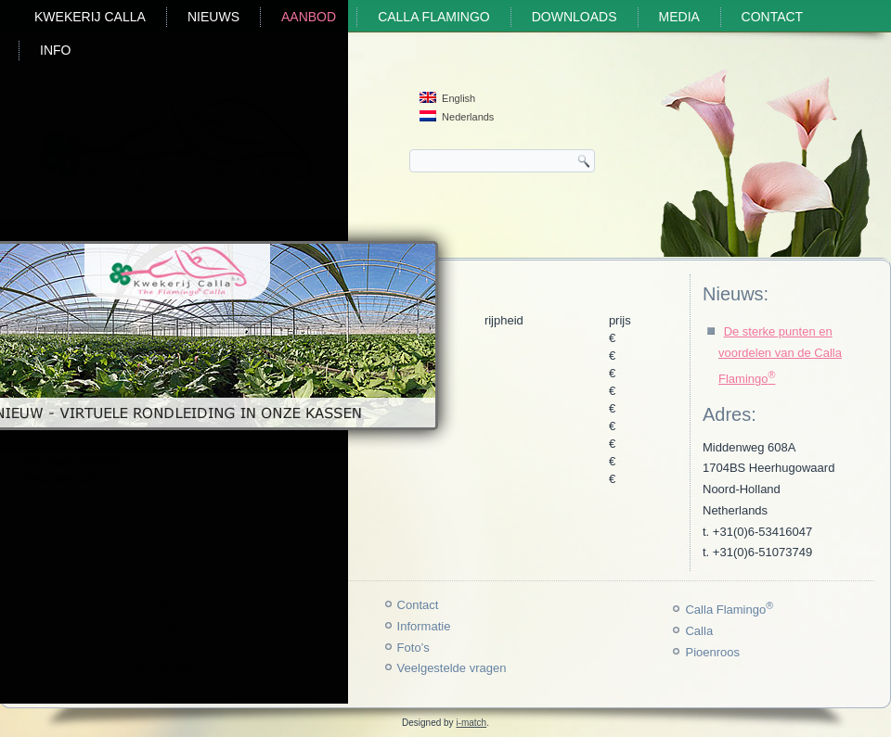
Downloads (574, 16)
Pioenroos (712, 652)
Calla (699, 631)
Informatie (424, 626)
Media (679, 16)
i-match (471, 723)
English (447, 98)
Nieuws (213, 16)
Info (55, 50)
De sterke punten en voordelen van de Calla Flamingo (780, 355)
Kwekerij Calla (90, 16)
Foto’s (413, 647)
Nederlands (457, 116)
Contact (773, 16)
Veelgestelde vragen (452, 668)
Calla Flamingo (434, 16)
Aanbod (308, 16)
